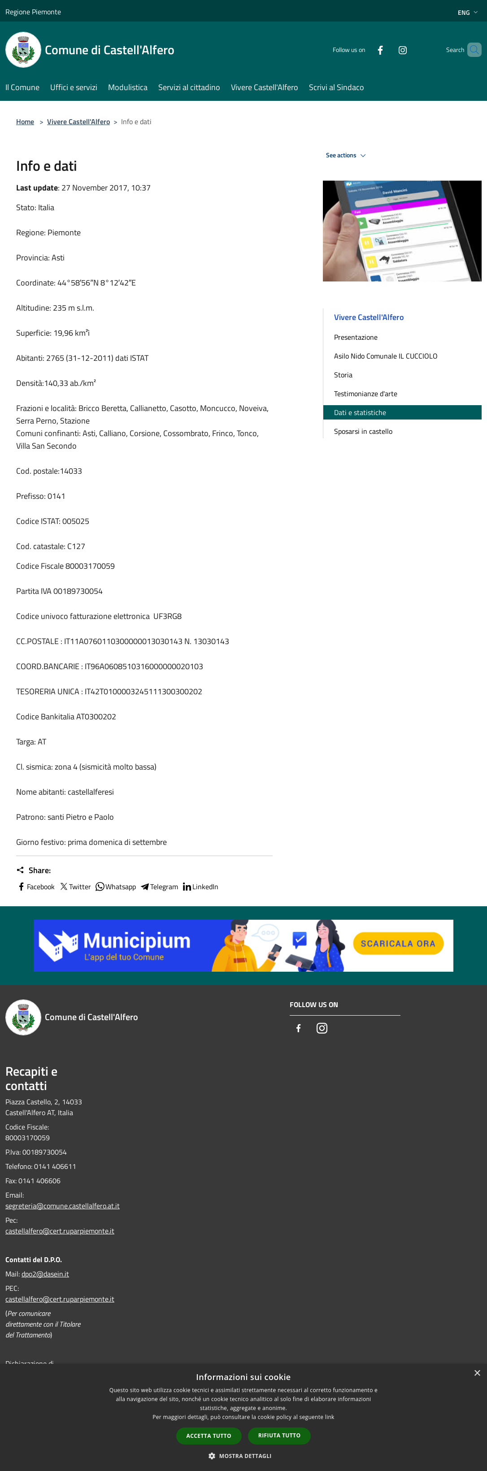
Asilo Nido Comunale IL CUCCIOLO (386, 355)
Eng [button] (469, 12)
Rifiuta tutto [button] (279, 1435)
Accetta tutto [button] (209, 1436)
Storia (343, 374)
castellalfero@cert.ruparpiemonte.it (59, 1230)
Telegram (158, 886)
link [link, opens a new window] (330, 1417)
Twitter (74, 886)
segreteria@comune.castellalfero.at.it (62, 1205)
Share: (33, 870)
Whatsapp (115, 886)
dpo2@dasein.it (45, 1273)
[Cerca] (471, 50)
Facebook (35, 886)
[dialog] (243, 1417)
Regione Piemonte (33, 11)
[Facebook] (365, 49)
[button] (243, 1455)
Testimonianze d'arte (365, 393)
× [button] (477, 1373)
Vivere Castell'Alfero (78, 121)
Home (25, 121)
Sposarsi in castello (363, 431)
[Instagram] (387, 49)
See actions (347, 155)
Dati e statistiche (360, 412)
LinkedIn (200, 886)
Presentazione (356, 337)
